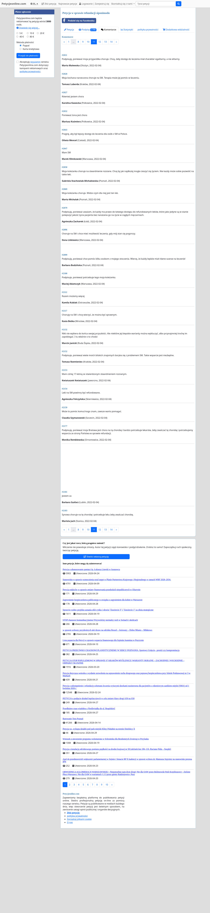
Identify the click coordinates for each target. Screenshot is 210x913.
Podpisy (87, 29)
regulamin (35, 142)
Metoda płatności (25, 122)
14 (111, 41)
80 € (32, 117)
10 (88, 41)
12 (99, 41)
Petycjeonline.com (14, 3)
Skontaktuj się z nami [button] (122, 3)
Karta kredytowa (31, 129)
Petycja (69, 29)
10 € (32, 113)
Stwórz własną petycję (96, 631)
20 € (42, 113)
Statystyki (127, 29)
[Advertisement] (128, 67)
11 (94, 41)
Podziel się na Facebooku (78, 20)
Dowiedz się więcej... (28, 108)
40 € (22, 117)
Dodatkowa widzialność (176, 29)
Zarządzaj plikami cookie (79, 894)
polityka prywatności (148, 29)
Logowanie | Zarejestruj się (94, 3)
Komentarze (108, 29)
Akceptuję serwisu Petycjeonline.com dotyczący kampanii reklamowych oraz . (34, 147)
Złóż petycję (49, 3)
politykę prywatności (30, 151)
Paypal (26, 125)
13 (105, 41)
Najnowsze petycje (67, 3)
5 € (21, 113)
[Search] (156, 3)
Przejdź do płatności (28, 135)
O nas (70, 897)
